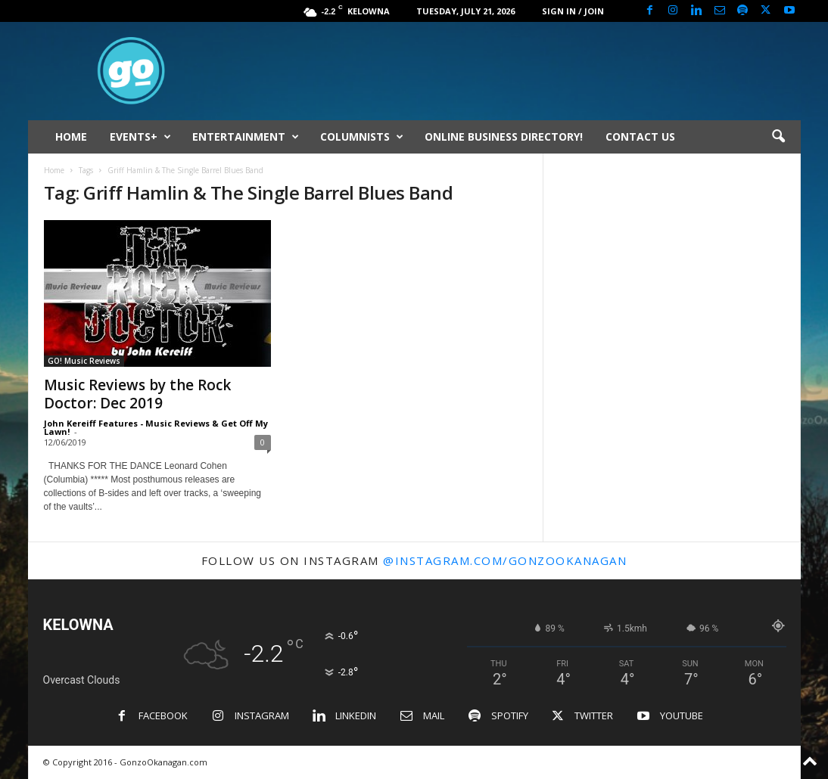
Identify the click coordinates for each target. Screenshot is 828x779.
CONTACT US (640, 136)
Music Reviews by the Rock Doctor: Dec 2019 (137, 394)
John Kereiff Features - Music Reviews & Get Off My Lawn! (156, 427)
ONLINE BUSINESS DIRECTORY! (504, 136)
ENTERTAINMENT (245, 137)
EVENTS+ (140, 137)
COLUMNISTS (361, 137)
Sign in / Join (573, 11)
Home (54, 170)
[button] (778, 137)
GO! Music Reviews (84, 360)
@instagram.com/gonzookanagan (505, 560)
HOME (71, 136)
